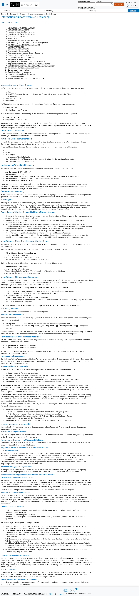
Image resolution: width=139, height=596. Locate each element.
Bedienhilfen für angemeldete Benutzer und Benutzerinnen (31, 66)
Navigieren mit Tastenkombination (21, 34)
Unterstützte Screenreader (18, 30)
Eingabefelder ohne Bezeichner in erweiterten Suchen (29, 63)
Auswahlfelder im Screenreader (20, 55)
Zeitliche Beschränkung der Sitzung (22, 74)
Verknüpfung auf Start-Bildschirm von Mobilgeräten (28, 42)
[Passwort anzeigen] (111, 4)
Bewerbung (47, 11)
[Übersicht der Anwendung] (61, 594)
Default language (131, 2)
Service (132, 11)
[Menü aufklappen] (2, 4)
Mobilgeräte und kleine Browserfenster (23, 40)
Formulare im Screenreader (18, 51)
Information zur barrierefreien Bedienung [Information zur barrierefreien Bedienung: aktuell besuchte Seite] (42, 14)
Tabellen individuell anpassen (19, 72)
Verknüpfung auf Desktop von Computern (24, 44)
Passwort (99, 1)
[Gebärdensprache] (55, 594)
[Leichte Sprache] (49, 594)
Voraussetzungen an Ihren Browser (21, 28)
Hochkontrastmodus (16, 76)
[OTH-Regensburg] (24, 4)
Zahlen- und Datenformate (18, 49)
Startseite (6, 11)
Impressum (4, 594)
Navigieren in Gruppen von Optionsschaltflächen (27, 61)
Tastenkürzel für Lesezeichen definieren (23, 68)
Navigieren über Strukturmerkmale (21, 32)
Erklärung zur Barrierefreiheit (34, 594)
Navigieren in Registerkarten (19, 59)
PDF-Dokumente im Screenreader (21, 57)
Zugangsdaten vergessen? (86, 8)
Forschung (90, 11)
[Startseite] (7, 4)
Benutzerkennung (84, 1)
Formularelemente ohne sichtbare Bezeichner (26, 53)
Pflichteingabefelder (16, 47)
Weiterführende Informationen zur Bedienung (26, 78)
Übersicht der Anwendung (18, 36)
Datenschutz (16, 594)
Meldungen (12, 38)
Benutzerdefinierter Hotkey (18, 70)
